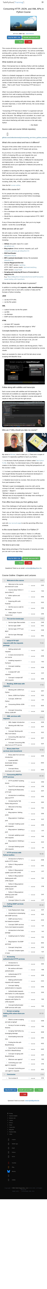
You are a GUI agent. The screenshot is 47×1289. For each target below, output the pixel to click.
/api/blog (22, 265)
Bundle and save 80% (31, 37)
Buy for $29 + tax (14, 37)
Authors (9, 1120)
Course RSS (10, 1127)
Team (19, 42)
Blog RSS (10, 1129)
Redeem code (10, 1118)
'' (13, 2)
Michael (12, 454)
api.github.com (9, 246)
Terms (9, 1125)
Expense (11, 1116)
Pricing (9, 1113)
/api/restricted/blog (30, 267)
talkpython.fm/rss (10, 255)
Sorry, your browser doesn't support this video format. (23, 23)
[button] (42, 2)
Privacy (9, 1122)
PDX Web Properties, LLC (20, 1188)
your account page (14, 523)
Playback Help (11, 1132)
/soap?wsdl (18, 270)
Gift (28, 42)
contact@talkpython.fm (33, 568)
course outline (15, 185)
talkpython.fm (8, 260)
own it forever (30, 33)
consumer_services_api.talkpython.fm (16, 251)
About (9, 1134)
